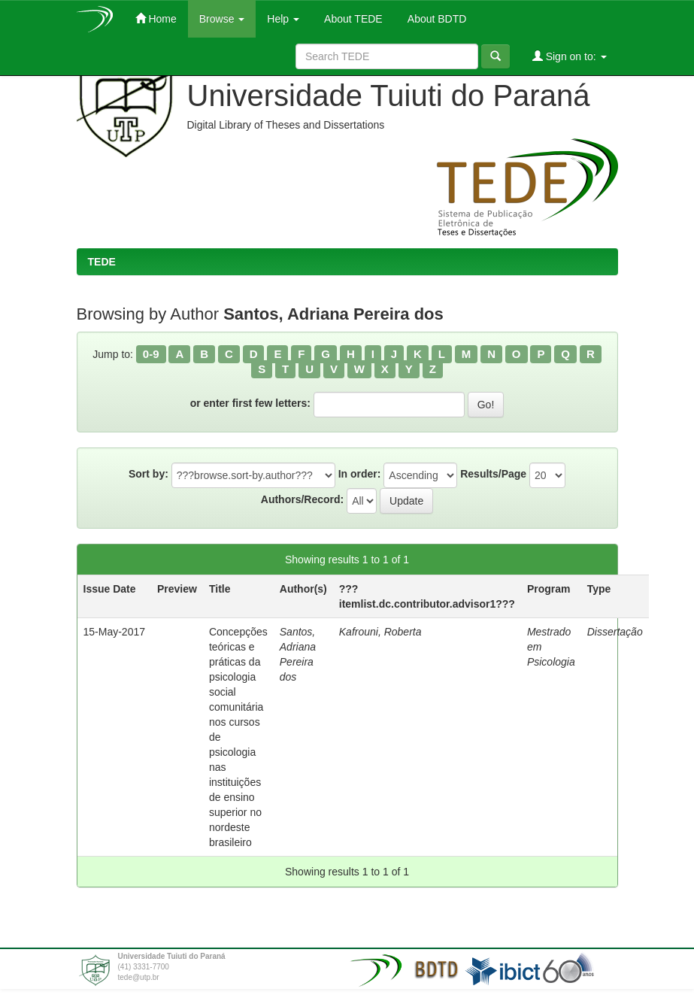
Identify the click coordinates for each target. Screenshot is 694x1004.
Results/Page (493, 474)
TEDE (102, 262)
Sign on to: (569, 56)
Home (156, 18)
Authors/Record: (302, 499)
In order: (359, 474)
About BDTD (436, 19)
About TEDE (352, 19)
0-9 (151, 353)
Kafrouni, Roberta (380, 632)
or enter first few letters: (250, 403)
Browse (222, 19)
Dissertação (615, 632)
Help (283, 19)
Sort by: (148, 474)
